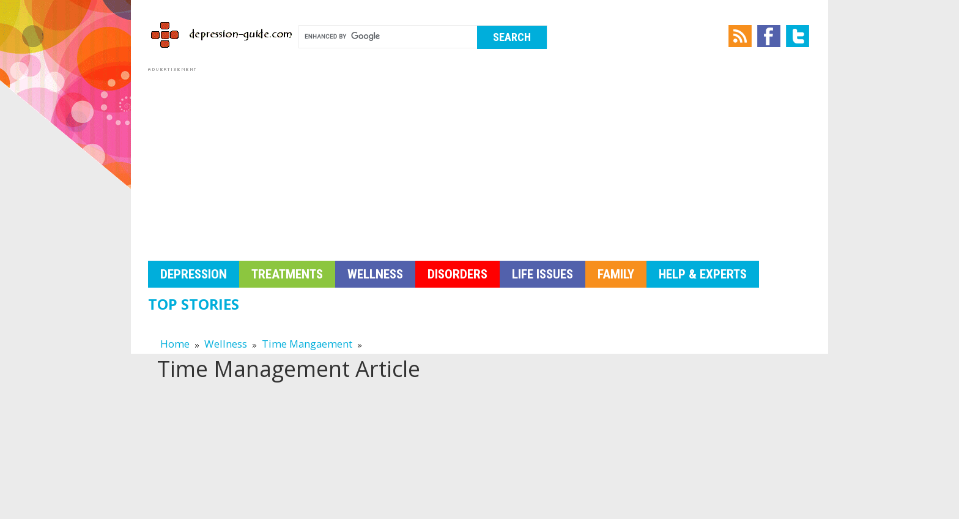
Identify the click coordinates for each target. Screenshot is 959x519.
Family (616, 274)
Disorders (457, 274)
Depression (193, 274)
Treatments (287, 274)
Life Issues (542, 274)
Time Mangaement (307, 344)
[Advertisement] (479, 160)
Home (175, 344)
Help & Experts (703, 274)
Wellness (375, 274)
